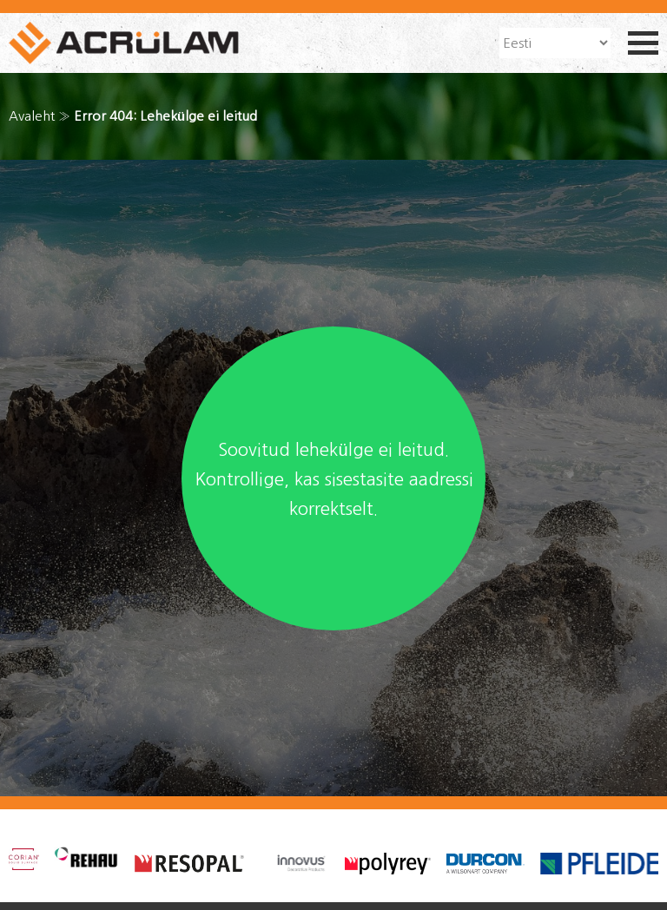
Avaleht (32, 115)
